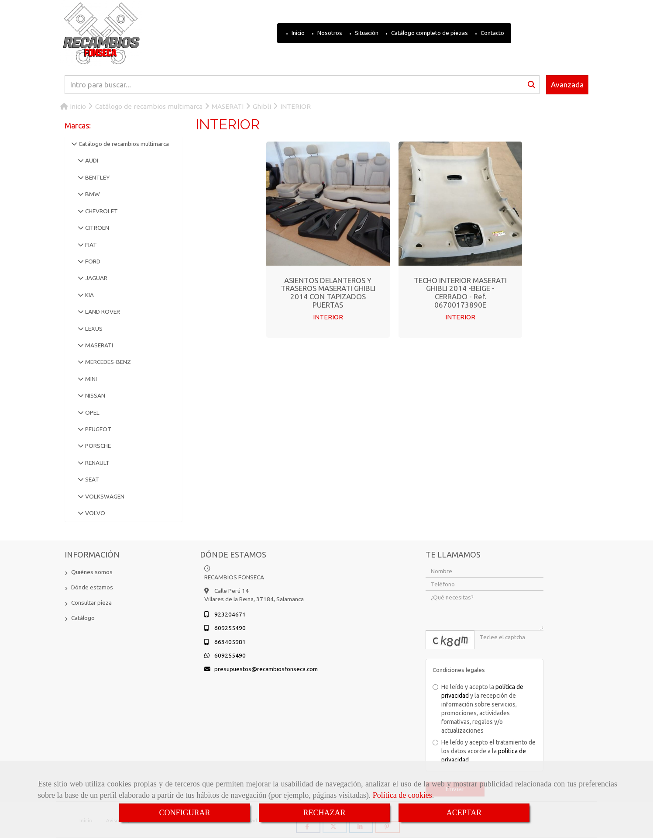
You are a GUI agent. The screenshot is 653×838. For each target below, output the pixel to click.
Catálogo (83, 617)
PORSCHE (97, 445)
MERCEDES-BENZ (107, 361)
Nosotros (329, 32)
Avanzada (567, 84)
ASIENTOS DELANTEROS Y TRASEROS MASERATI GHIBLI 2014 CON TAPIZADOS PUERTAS (328, 292)
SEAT (91, 479)
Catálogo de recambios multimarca (123, 143)
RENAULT (97, 462)
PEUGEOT (97, 429)
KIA (89, 294)
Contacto (491, 32)
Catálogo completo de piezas (429, 32)
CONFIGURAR (184, 812)
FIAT (90, 244)
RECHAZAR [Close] (324, 812)
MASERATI (98, 345)
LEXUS (93, 328)
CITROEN (96, 227)
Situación (366, 32)
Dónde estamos (92, 587)
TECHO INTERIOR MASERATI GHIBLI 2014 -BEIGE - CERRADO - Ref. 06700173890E (460, 292)
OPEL (92, 412)
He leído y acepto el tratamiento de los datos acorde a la (484, 751)
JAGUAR (95, 277)
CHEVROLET (101, 211)
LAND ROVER (102, 311)
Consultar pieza (91, 602)
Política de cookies (402, 795)
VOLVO (94, 512)
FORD (92, 261)
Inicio (297, 32)
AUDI (91, 160)
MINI (90, 378)
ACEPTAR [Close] (464, 812)
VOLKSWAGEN (104, 496)
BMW (92, 193)
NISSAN (94, 395)
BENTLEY (97, 177)
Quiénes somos (92, 571)
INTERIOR (328, 317)
